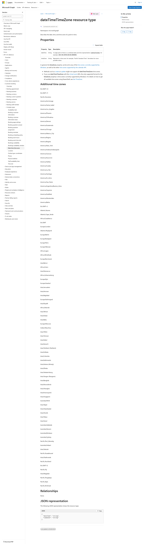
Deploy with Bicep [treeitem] (9, 47)
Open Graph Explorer (135, 7)
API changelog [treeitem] (8, 28)
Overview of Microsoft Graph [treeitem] (12, 23)
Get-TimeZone (77, 79)
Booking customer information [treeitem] (13, 114)
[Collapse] (22, 12)
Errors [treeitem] (5, 52)
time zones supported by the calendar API (73, 67)
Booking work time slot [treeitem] (14, 140)
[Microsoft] (3, 2)
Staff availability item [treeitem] (14, 161)
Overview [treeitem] (7, 57)
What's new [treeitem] (7, 26)
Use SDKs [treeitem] (6, 42)
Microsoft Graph (50, 14)
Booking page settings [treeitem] (14, 122)
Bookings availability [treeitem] (13, 143)
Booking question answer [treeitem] (15, 125)
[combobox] (12, 16)
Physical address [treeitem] (12, 158)
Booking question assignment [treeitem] (13, 129)
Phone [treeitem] (10, 156)
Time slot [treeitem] (10, 164)
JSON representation (128, 22)
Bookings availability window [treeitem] (16, 145)
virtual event (73, 74)
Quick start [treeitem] (7, 31)
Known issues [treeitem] (7, 49)
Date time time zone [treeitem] (14, 148)
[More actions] (102, 13)
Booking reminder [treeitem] (13, 132)
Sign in (140, 2)
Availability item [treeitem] (12, 110)
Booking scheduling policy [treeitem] (15, 135)
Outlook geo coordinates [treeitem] (15, 153)
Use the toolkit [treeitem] (8, 44)
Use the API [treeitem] (7, 39)
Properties (125, 17)
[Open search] (135, 2)
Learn (42, 14)
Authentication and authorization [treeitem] (13, 34)
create (57, 71)
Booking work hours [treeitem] (13, 137)
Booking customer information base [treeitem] (13, 118)
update (63, 71)
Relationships (125, 19)
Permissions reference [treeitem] (10, 36)
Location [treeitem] (10, 151)
